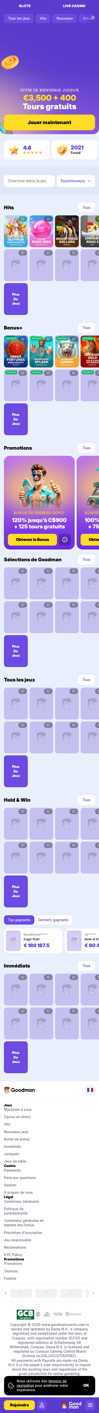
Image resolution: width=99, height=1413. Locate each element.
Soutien (10, 1185)
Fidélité (10, 1278)
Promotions (13, 1263)
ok (86, 1385)
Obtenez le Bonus (32, 539)
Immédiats (12, 1146)
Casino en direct (17, 1117)
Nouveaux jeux (16, 1132)
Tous (86, 207)
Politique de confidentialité (16, 1211)
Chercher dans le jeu (27, 180)
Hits (7, 1124)
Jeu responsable (17, 1240)
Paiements (12, 1170)
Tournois (11, 1271)
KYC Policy (13, 1255)
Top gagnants (19, 920)
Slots (25, 6)
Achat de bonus (17, 1139)
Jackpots (11, 1154)
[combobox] (76, 181)
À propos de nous (18, 1192)
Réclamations (15, 1247)
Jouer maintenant (49, 122)
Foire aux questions (20, 1178)
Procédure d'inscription (23, 1232)
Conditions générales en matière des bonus (24, 1222)
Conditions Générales (22, 1201)
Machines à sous (18, 1109)
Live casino (74, 6)
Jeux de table (15, 1161)
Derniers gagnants (53, 920)
